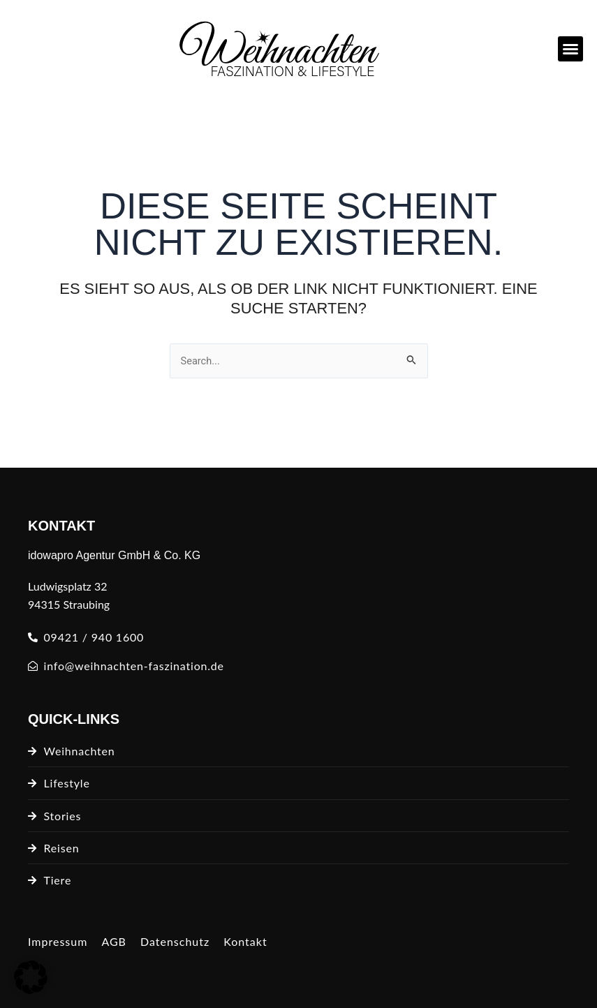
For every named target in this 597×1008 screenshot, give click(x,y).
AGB (113, 941)
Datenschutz (174, 941)
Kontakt (245, 941)
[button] (570, 48)
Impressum (57, 941)
